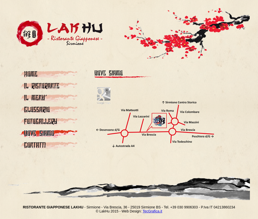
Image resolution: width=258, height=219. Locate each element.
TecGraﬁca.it (152, 211)
